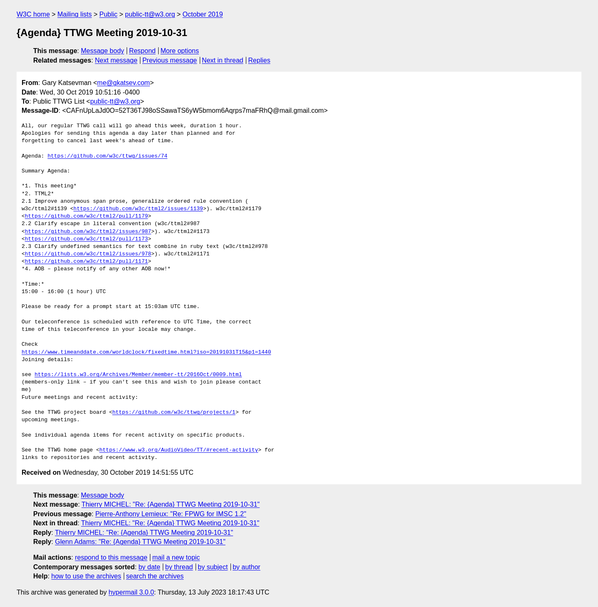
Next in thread (222, 60)
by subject (213, 567)
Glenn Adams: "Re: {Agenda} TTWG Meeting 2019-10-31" (140, 541)
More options (180, 50)
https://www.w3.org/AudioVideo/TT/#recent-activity (178, 450)
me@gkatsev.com (123, 82)
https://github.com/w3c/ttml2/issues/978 (88, 254)
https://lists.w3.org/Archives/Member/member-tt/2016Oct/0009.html (138, 375)
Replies (259, 60)
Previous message (169, 60)
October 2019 (203, 14)
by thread (179, 567)
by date (149, 567)
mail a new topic (176, 557)
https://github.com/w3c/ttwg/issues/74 (107, 156)
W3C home (33, 14)
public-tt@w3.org (150, 14)
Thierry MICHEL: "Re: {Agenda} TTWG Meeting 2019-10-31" (170, 504)
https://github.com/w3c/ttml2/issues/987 (88, 232)
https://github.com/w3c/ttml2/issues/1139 (138, 209)
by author (246, 567)
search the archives (155, 576)
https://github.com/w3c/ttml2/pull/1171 (86, 261)
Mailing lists (74, 14)
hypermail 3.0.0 (131, 592)
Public (108, 14)
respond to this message (111, 557)
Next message (116, 60)
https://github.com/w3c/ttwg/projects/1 (173, 412)
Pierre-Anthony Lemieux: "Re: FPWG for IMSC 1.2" (170, 513)
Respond (142, 50)
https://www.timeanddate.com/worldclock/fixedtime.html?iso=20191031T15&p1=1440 (146, 352)
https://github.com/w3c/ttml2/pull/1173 (86, 239)
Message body (102, 50)
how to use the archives (86, 576)
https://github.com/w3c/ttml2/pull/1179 (86, 216)
